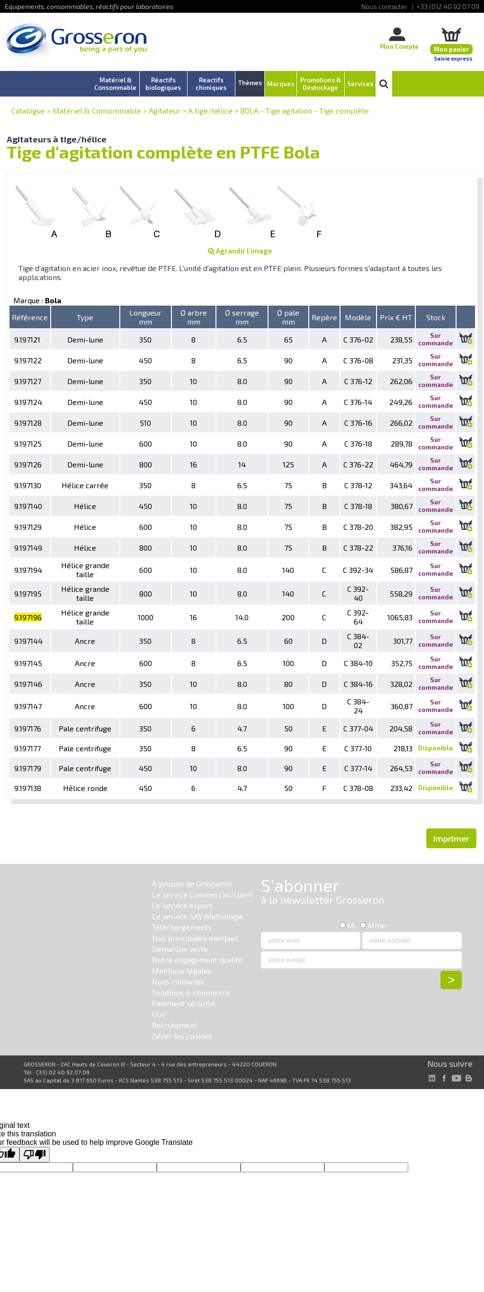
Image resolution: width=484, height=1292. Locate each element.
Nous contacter (178, 981)
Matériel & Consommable (97, 110)
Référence (30, 317)
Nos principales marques (195, 937)
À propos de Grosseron (192, 883)
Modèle (358, 317)
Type (85, 317)
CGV (159, 1014)
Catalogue (28, 110)
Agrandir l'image (240, 250)
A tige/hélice (210, 110)
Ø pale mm (288, 317)
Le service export (182, 905)
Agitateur (164, 110)
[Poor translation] (34, 1154)
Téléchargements (182, 927)
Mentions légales (182, 970)
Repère (324, 317)
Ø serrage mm (242, 317)
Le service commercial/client (202, 894)
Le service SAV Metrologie (197, 916)
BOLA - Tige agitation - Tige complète (304, 110)
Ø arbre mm (193, 317)
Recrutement (174, 1024)
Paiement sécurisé (183, 1003)
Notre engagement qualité (197, 959)
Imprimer (451, 838)
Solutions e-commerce (191, 992)
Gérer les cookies (182, 1035)
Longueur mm (145, 317)
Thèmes (250, 83)
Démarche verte (180, 948)
